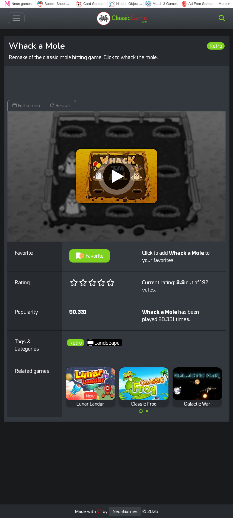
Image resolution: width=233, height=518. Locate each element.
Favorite (90, 256)
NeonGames (125, 511)
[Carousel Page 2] (147, 411)
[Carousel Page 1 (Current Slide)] (141, 411)
